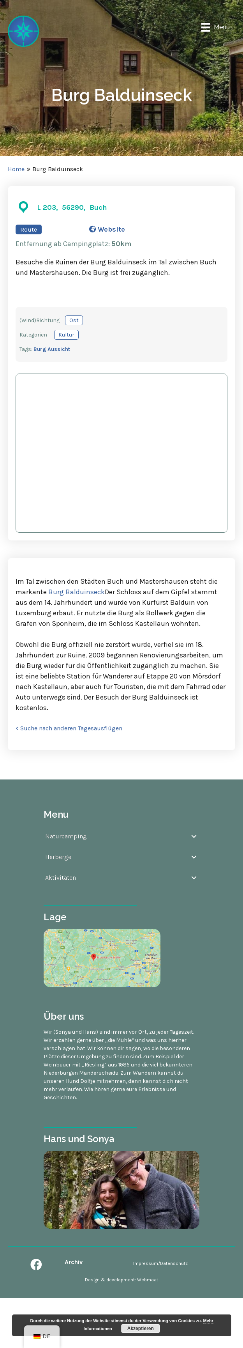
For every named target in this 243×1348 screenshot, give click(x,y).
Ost (74, 320)
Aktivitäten (60, 877)
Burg (39, 349)
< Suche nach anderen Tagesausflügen (69, 728)
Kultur (66, 334)
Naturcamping (66, 836)
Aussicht (59, 349)
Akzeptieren (140, 1328)
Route (28, 229)
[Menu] (215, 27)
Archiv (74, 1262)
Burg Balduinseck (76, 592)
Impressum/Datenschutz (160, 1263)
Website (107, 229)
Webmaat (147, 1279)
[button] (36, 1264)
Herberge (58, 857)
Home (16, 169)
